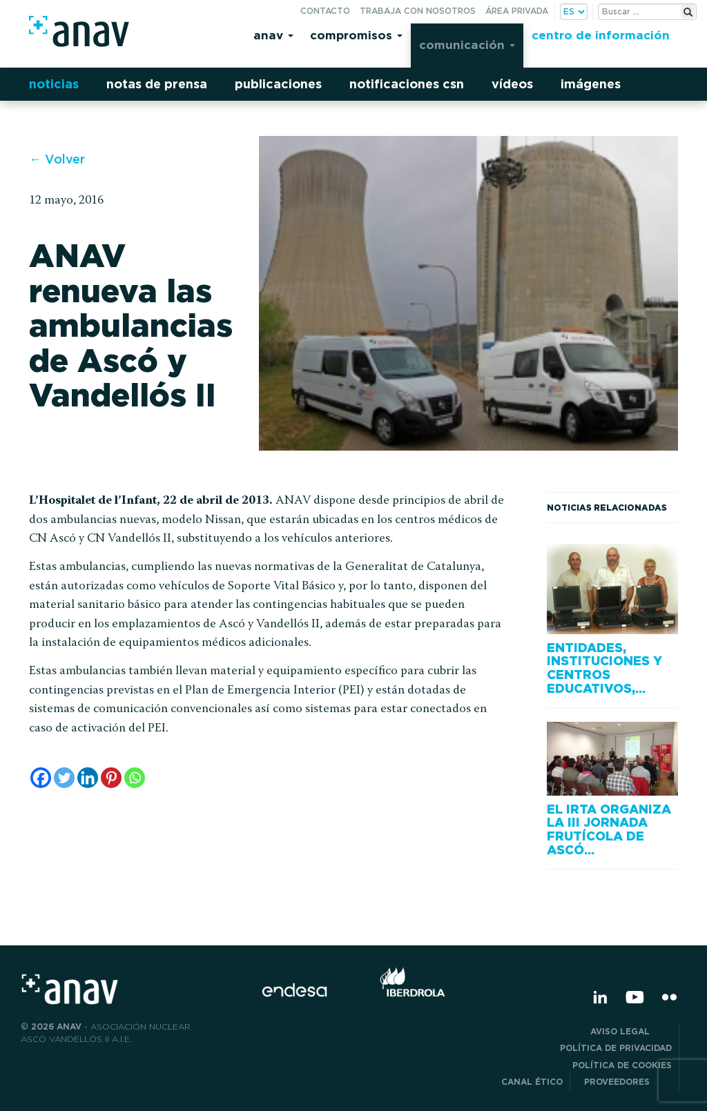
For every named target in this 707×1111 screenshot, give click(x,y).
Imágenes (591, 84)
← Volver (57, 159)
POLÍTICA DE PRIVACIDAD (616, 1047)
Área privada (516, 10)
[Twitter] (64, 777)
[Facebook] (40, 777)
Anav (273, 34)
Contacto (325, 10)
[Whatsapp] (134, 777)
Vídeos (512, 84)
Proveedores (628, 1081)
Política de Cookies (622, 1065)
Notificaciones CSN (406, 84)
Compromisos (356, 34)
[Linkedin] (87, 777)
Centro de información (601, 34)
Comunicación (467, 44)
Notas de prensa (156, 84)
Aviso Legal (631, 1031)
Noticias (54, 84)
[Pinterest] (111, 777)
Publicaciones (278, 84)
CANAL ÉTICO (532, 1081)
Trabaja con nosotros (418, 10)
